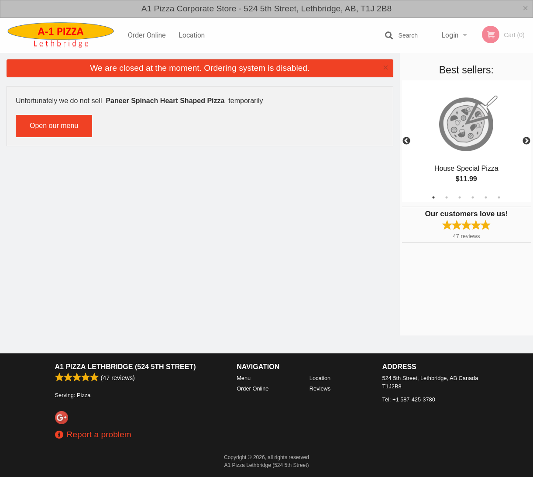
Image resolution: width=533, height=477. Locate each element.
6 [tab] (499, 197)
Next (526, 141)
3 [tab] (459, 197)
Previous (406, 141)
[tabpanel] (466, 141)
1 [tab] (433, 197)
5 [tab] (485, 197)
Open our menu (54, 125)
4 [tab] (472, 197)
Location (192, 35)
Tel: (408, 399)
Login (449, 35)
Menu (244, 378)
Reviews (319, 388)
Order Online (147, 35)
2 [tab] (446, 197)
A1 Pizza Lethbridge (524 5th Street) (125, 366)
